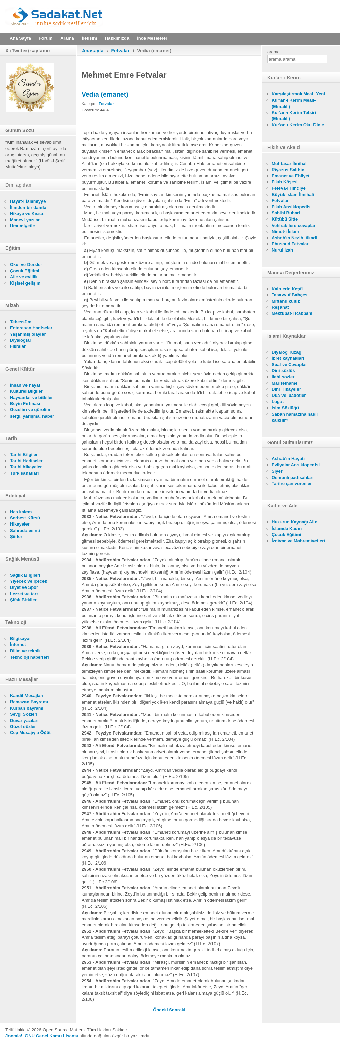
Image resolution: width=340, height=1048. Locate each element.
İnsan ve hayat (25, 385)
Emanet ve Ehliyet (290, 175)
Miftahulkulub (286, 301)
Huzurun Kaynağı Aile (294, 522)
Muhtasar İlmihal (289, 163)
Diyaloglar (20, 340)
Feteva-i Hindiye (289, 188)
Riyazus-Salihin (288, 169)
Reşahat (280, 307)
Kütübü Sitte (285, 219)
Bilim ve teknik (25, 651)
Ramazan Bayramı (29, 701)
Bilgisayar (20, 638)
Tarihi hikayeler (26, 466)
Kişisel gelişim (25, 283)
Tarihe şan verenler (292, 483)
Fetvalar (120, 50)
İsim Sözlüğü (285, 407)
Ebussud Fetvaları (291, 243)
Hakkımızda (117, 38)
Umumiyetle (22, 225)
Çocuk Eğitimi (24, 270)
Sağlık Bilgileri (25, 575)
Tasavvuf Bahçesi (290, 294)
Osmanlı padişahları (293, 477)
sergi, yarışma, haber (32, 416)
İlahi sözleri (284, 377)
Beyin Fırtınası (25, 403)
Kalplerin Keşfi (287, 288)
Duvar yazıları (24, 720)
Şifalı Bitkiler (23, 599)
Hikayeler (20, 524)
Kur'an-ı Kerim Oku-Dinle (298, 124)
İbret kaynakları (288, 358)
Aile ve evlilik (24, 276)
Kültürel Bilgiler (26, 391)
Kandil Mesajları (27, 695)
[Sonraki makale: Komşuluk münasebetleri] (177, 1009)
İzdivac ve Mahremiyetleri (298, 540)
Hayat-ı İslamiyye (28, 201)
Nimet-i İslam (285, 231)
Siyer (277, 471)
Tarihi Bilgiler (24, 454)
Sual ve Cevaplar (289, 364)
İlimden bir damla (28, 207)
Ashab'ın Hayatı (288, 458)
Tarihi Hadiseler (26, 460)
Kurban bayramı (27, 708)
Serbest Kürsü (25, 517)
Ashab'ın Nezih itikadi (294, 237)
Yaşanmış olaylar (28, 334)
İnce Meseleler (152, 38)
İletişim (89, 38)
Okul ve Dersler (26, 264)
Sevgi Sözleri (23, 714)
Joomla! (13, 1035)
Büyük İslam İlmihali (293, 194)
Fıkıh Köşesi (285, 181)
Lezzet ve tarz (24, 593)
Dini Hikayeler (286, 389)
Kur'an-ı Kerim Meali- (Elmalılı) (294, 103)
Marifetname (285, 383)
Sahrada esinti (25, 530)
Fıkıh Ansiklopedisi (292, 206)
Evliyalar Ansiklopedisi (296, 464)
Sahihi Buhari (286, 212)
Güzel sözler (23, 726)
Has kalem (21, 511)
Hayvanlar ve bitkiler (31, 397)
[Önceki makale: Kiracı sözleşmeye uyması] (161, 1009)
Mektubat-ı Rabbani (292, 313)
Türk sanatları (24, 473)
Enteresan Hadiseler (31, 327)
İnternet (18, 644)
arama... (275, 51)
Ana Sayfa (20, 38)
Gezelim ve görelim (30, 409)
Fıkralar (18, 346)
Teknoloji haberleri (29, 657)
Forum (45, 38)
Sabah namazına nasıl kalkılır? (295, 417)
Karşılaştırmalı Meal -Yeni (298, 93)
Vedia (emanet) (105, 94)
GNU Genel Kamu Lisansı (51, 1035)
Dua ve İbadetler (289, 395)
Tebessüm (20, 321)
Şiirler (16, 536)
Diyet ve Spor (24, 587)
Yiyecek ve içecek (28, 581)
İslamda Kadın (287, 528)
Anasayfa (93, 50)
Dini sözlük (283, 370)
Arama (67, 38)
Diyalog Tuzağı (287, 352)
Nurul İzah (282, 250)
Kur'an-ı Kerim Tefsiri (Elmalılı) (294, 115)
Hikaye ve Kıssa (26, 213)
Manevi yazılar (25, 219)
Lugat (278, 401)
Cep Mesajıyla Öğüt (30, 732)
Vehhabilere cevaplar (294, 225)
